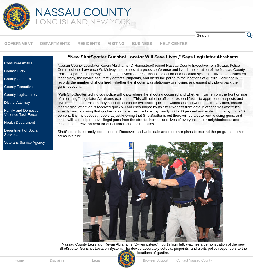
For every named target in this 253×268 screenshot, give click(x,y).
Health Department (19, 122)
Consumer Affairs (18, 63)
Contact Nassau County (194, 260)
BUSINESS (142, 43)
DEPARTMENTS (55, 43)
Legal (96, 260)
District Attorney (17, 102)
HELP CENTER (174, 43)
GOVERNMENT (18, 43)
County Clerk (14, 71)
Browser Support (155, 260)
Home (19, 260)
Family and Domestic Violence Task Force (21, 112)
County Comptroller (20, 79)
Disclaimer (57, 260)
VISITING (116, 43)
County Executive (18, 87)
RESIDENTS (89, 43)
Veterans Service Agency (24, 142)
